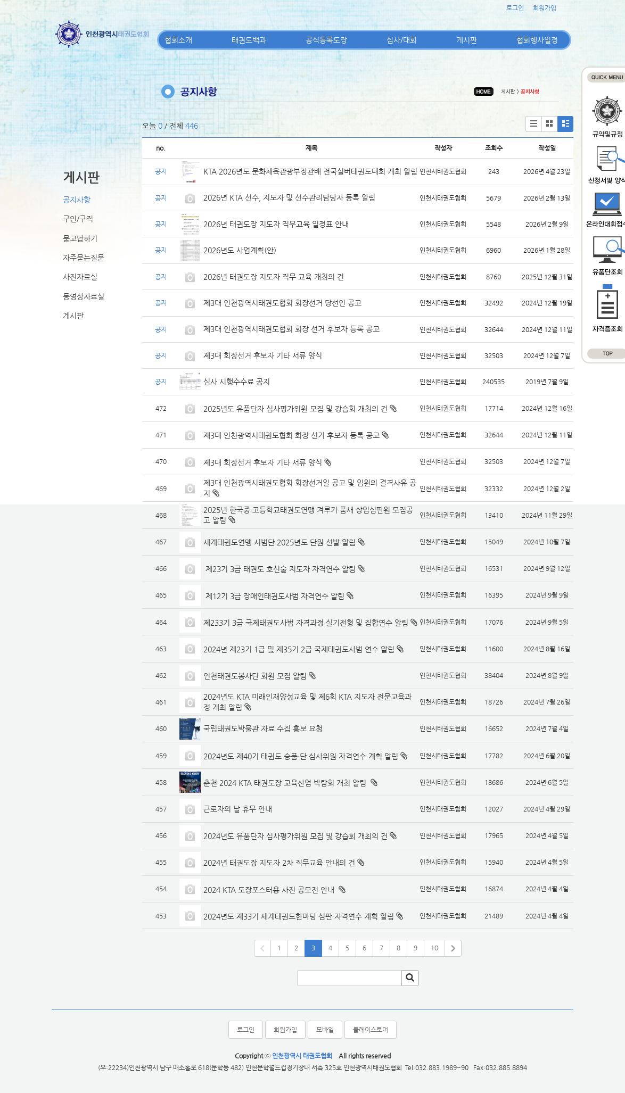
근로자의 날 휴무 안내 (237, 809)
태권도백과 (249, 40)
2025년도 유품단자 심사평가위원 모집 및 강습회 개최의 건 (295, 408)
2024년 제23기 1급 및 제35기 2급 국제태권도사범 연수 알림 (298, 649)
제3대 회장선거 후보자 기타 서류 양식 (262, 355)
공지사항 (77, 199)
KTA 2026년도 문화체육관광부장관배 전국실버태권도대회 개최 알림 (310, 171)
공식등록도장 (326, 40)
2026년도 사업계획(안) (239, 250)
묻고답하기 (80, 238)
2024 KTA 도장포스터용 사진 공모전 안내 (269, 889)
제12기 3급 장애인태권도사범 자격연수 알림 (273, 596)
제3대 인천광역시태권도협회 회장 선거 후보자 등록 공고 (291, 329)
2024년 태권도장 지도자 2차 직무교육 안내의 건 (279, 862)
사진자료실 (80, 276)
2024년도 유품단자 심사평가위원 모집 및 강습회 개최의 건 (295, 836)
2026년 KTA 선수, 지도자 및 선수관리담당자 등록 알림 (289, 197)
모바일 (325, 1029)
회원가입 (544, 8)
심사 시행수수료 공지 (236, 381)
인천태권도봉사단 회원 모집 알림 (255, 676)
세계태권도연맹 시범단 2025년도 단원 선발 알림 (279, 542)
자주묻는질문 (83, 257)
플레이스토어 (370, 1029)
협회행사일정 (537, 40)
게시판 (466, 40)
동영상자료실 (83, 296)
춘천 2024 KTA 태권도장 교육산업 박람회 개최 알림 (285, 783)
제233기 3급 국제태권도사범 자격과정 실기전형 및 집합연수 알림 (305, 622)
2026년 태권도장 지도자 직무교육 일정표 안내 (276, 224)
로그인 (515, 8)
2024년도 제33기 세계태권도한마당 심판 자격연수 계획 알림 (298, 916)
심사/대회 (401, 40)
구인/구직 (78, 218)
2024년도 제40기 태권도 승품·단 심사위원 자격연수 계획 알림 (300, 756)
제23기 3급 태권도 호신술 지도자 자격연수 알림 (279, 569)
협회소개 (178, 40)
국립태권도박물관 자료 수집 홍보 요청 (263, 728)
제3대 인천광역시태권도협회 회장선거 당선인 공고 (282, 303)
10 (434, 947)
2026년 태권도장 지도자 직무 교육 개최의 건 (273, 276)
